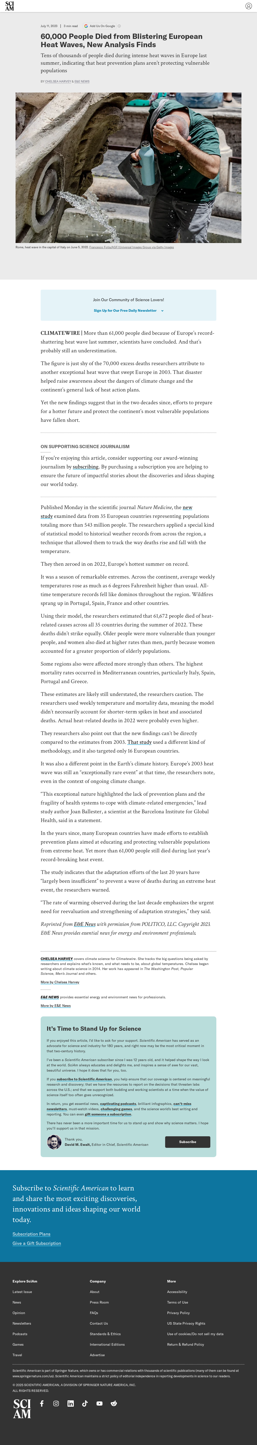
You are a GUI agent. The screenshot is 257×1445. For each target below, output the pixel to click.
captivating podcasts (118, 1103)
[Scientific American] (9, 6)
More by (60, 982)
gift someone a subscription (108, 1114)
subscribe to (84, 1079)
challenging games (116, 1109)
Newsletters (22, 1323)
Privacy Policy (178, 1313)
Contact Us (99, 1323)
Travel (17, 1355)
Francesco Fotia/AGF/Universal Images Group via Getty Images (131, 247)
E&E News (82, 81)
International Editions (107, 1344)
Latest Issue (22, 1292)
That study (139, 742)
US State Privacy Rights (186, 1323)
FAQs (94, 1313)
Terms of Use (177, 1302)
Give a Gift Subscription (37, 1243)
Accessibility (177, 1292)
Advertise (97, 1355)
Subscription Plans (31, 1234)
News (17, 1302)
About (94, 1292)
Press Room (99, 1302)
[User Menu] (248, 6)
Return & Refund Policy (185, 1344)
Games (18, 1344)
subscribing (86, 466)
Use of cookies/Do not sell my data (195, 1334)
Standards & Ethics (105, 1334)
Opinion (19, 1313)
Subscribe (187, 1142)
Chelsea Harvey (58, 81)
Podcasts (20, 1334)
